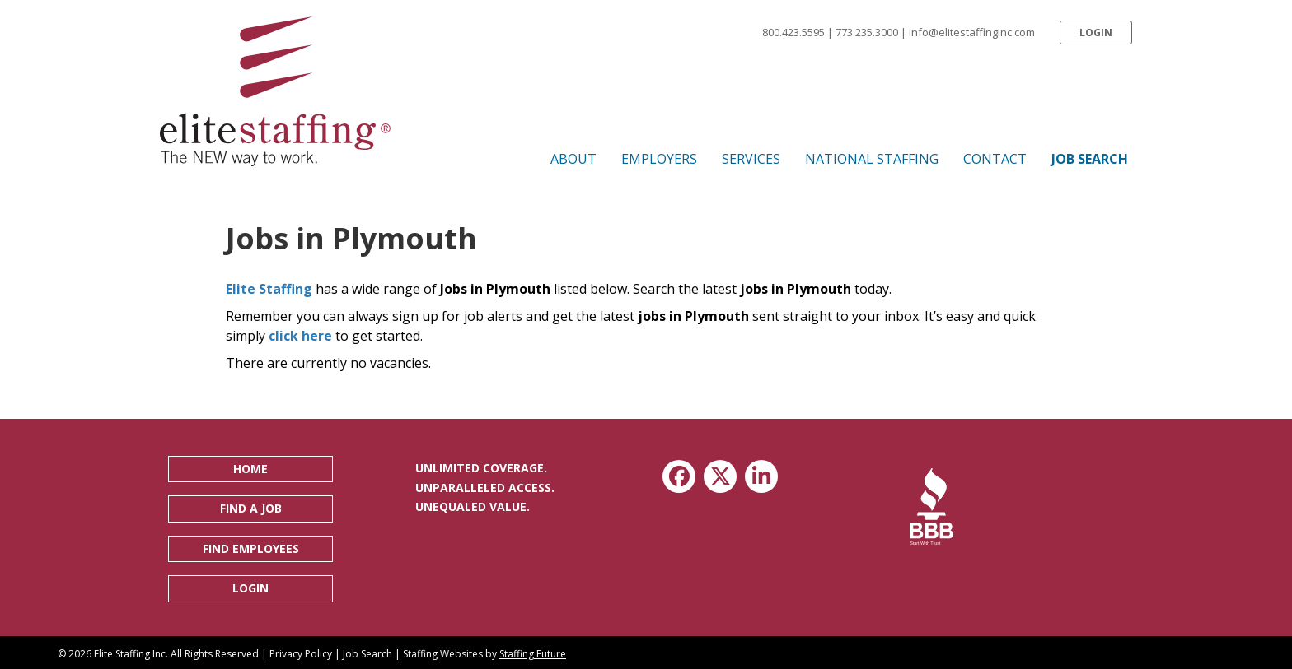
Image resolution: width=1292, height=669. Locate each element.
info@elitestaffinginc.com (972, 32)
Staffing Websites (443, 654)
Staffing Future (532, 654)
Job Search (367, 654)
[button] (1096, 32)
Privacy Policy (300, 654)
